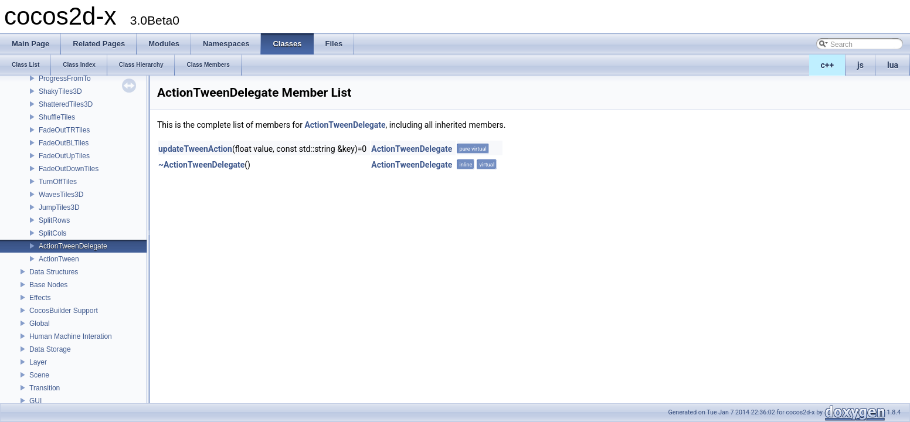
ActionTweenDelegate (73, 246)
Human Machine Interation (70, 336)
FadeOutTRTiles (64, 130)
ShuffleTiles (57, 117)
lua (892, 65)
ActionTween (59, 259)
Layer (38, 362)
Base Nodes (48, 285)
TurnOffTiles (58, 182)
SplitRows (54, 220)
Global (39, 323)
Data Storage (50, 349)
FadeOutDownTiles (69, 169)
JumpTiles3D (59, 207)
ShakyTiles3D (60, 91)
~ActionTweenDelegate (201, 164)
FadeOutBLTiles (64, 143)
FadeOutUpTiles (64, 156)
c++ (827, 65)
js (860, 65)
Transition (44, 388)
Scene (39, 375)
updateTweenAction (195, 149)
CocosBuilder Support (63, 311)
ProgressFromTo (65, 78)
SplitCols (52, 233)
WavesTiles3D (61, 194)
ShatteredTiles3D (66, 104)
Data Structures (53, 272)
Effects (39, 298)
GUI (35, 401)
